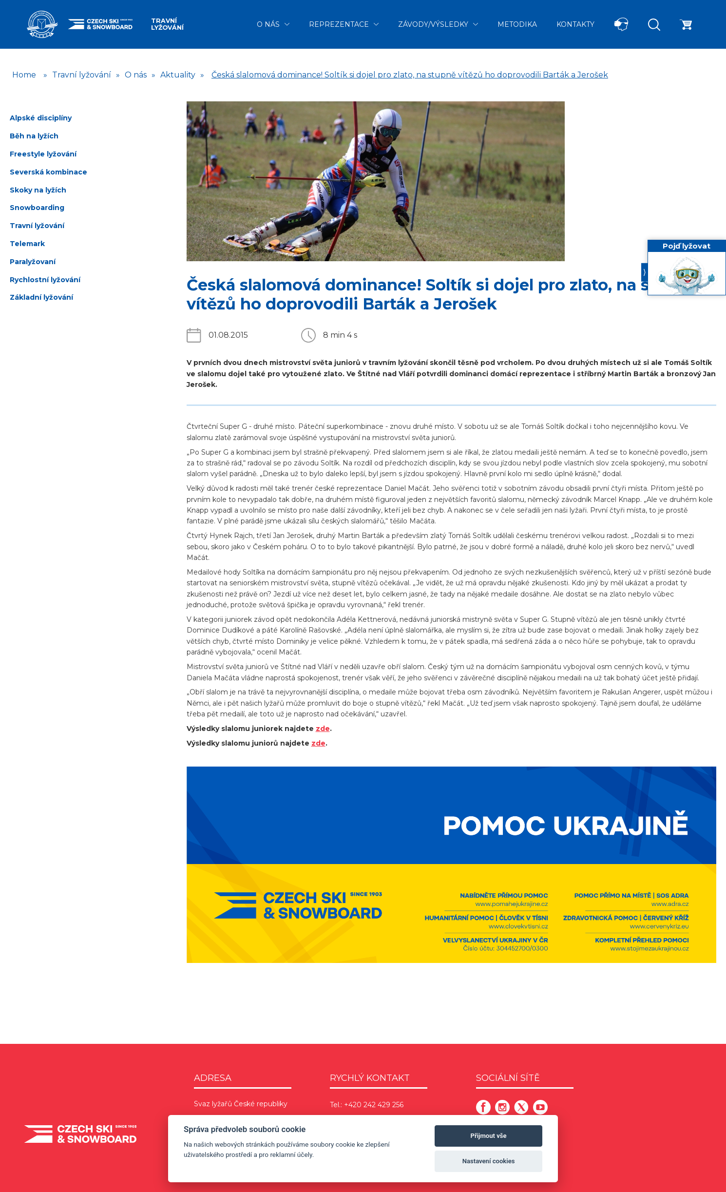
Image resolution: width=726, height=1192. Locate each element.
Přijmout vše (489, 1135)
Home (24, 74)
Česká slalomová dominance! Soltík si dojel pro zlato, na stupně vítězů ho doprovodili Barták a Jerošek (409, 74)
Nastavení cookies (488, 1161)
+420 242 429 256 (373, 1104)
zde (323, 728)
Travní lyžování (167, 24)
